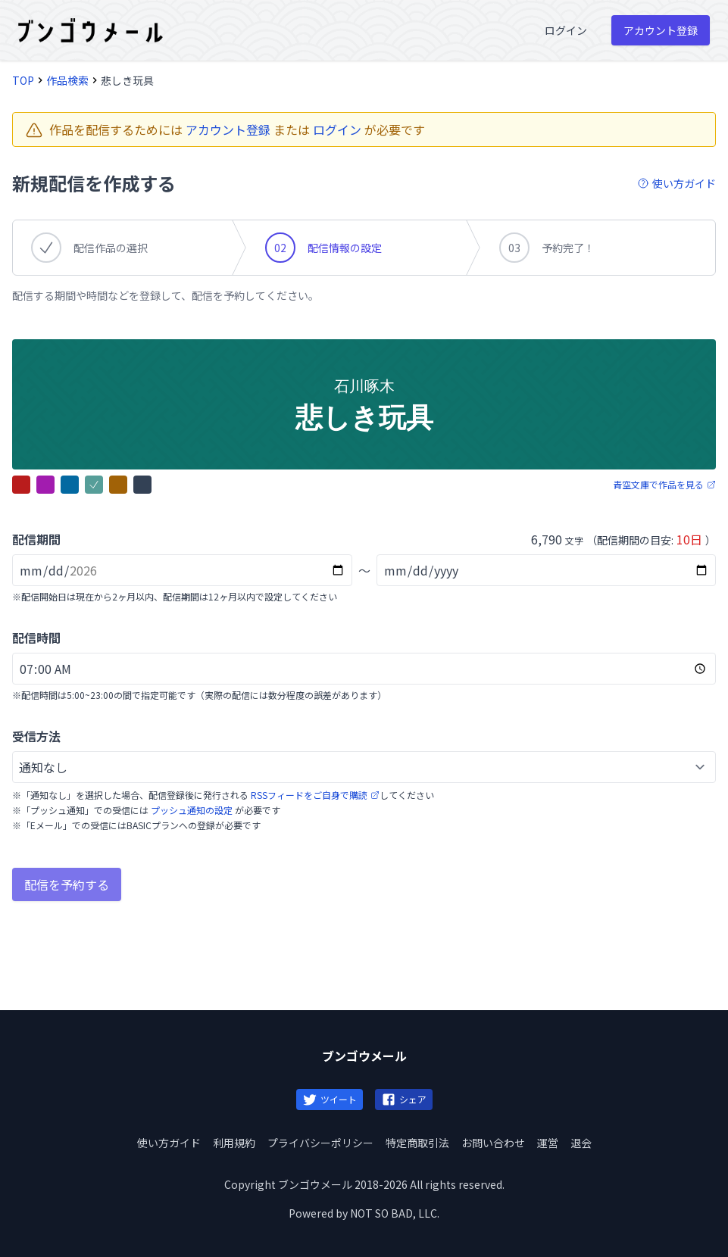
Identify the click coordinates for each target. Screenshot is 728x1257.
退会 (581, 1142)
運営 (547, 1142)
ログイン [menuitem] (566, 30)
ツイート (329, 1099)
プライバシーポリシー (320, 1142)
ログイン (337, 129)
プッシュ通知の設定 (192, 809)
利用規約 (234, 1142)
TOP (23, 80)
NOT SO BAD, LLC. (394, 1213)
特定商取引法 (417, 1142)
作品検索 (67, 80)
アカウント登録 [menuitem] (660, 30)
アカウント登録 (228, 129)
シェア (403, 1099)
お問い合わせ (493, 1142)
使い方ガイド (169, 1142)
